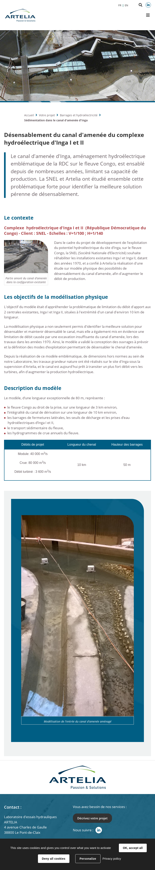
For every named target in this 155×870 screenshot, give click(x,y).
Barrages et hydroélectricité (78, 115)
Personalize (88, 858)
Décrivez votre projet (92, 818)
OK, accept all (133, 848)
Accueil (29, 115)
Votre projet (47, 115)
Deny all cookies (53, 858)
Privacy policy (112, 858)
